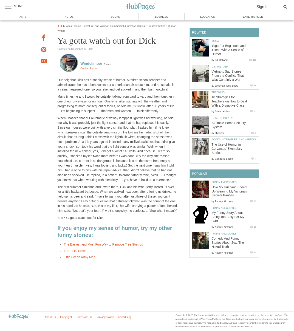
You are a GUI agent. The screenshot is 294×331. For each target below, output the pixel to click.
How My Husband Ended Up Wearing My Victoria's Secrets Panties (229, 191)
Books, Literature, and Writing (234, 139)
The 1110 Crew (74, 251)
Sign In (263, 7)
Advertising (124, 317)
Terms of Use (84, 317)
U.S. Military (220, 66)
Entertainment (254, 16)
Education (207, 16)
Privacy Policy (105, 317)
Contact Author (88, 68)
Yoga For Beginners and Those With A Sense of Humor (229, 50)
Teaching (218, 92)
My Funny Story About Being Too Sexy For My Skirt (228, 217)
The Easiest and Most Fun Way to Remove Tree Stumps (103, 244)
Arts (23, 16)
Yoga (215, 41)
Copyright (66, 317)
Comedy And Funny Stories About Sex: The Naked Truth (228, 243)
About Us (50, 317)
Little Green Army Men (79, 257)
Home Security (222, 118)
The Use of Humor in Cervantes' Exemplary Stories (227, 149)
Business (161, 16)
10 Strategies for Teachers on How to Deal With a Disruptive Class (229, 101)
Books (115, 16)
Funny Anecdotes (224, 182)
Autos (69, 16)
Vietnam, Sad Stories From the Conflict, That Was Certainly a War (228, 76)
